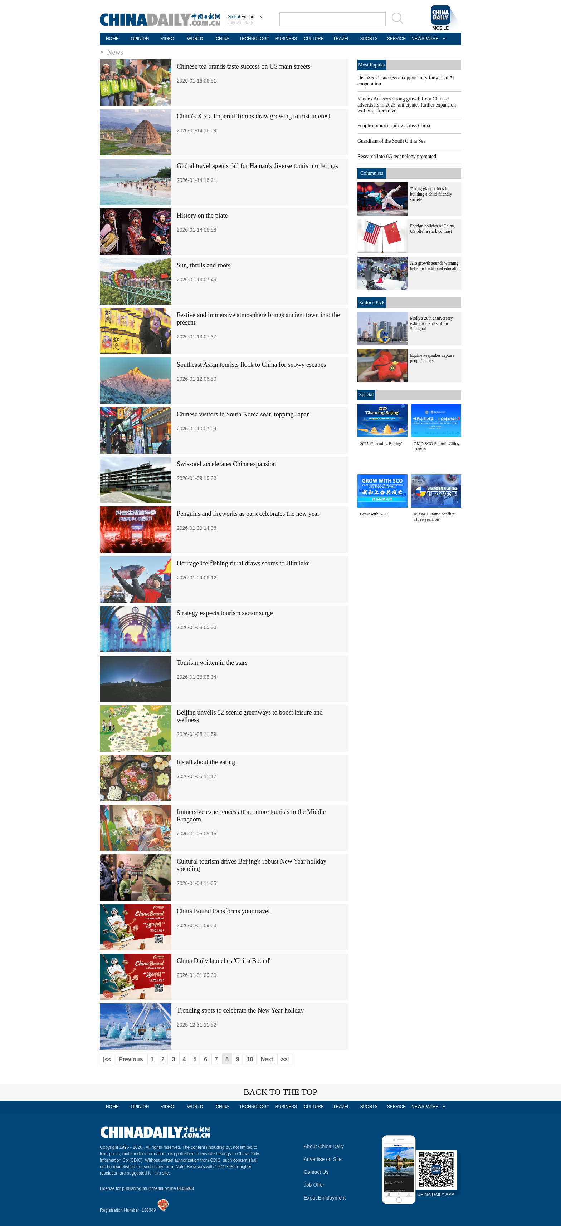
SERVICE (396, 38)
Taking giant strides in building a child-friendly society (431, 194)
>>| (284, 1059)
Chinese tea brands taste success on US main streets (243, 66)
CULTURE (314, 38)
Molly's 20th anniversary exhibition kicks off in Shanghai (431, 323)
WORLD (195, 38)
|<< (107, 1059)
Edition (241, 16)
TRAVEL (341, 38)
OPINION (140, 38)
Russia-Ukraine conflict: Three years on (435, 516)
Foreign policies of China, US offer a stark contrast (432, 228)
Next (267, 1059)
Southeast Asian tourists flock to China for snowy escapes (251, 364)
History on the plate (202, 215)
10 (250, 1059)
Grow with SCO (374, 513)
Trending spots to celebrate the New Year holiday (240, 1010)
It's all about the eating (206, 762)
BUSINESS (286, 38)
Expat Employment (325, 1198)
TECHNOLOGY (254, 38)
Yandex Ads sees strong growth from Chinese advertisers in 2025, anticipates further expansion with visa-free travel (406, 104)
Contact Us (316, 1172)
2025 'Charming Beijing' (381, 443)
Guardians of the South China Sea (391, 141)
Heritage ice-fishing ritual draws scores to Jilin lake (243, 563)
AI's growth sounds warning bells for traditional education (435, 266)
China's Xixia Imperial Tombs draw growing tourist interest (253, 116)
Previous (131, 1059)
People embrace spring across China (393, 125)
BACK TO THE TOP (281, 1092)
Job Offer (314, 1185)
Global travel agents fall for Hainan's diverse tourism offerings (257, 165)
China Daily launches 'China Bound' (223, 960)
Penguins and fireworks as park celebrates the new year (248, 513)
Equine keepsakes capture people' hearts (432, 358)
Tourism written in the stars (212, 662)
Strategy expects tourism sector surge (225, 613)
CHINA (222, 38)
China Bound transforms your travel (223, 911)
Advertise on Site (323, 1159)
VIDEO (167, 38)
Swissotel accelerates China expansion (226, 464)
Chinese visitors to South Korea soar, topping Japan (243, 414)
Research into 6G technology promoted (396, 156)
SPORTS (368, 38)
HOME (112, 38)
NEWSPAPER (423, 38)
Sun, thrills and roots (203, 265)
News (115, 52)
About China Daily (324, 1146)
